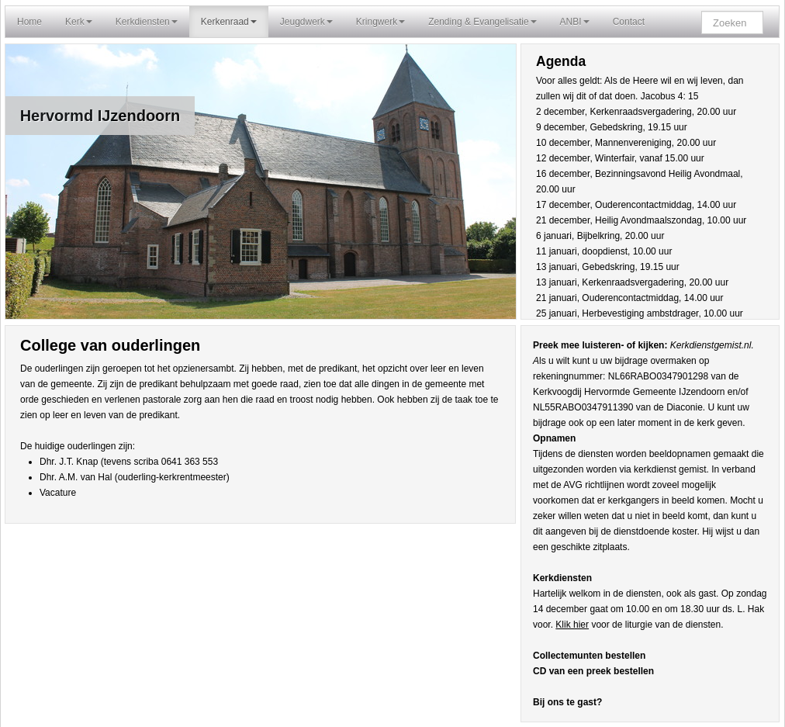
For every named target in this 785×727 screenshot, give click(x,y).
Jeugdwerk (306, 21)
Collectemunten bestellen (589, 655)
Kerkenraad (229, 21)
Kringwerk (380, 21)
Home (29, 21)
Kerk (78, 21)
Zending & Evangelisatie (482, 21)
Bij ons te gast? (567, 702)
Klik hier (572, 624)
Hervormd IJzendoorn (100, 115)
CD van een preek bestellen (593, 671)
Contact (629, 21)
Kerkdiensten (147, 21)
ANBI (575, 21)
